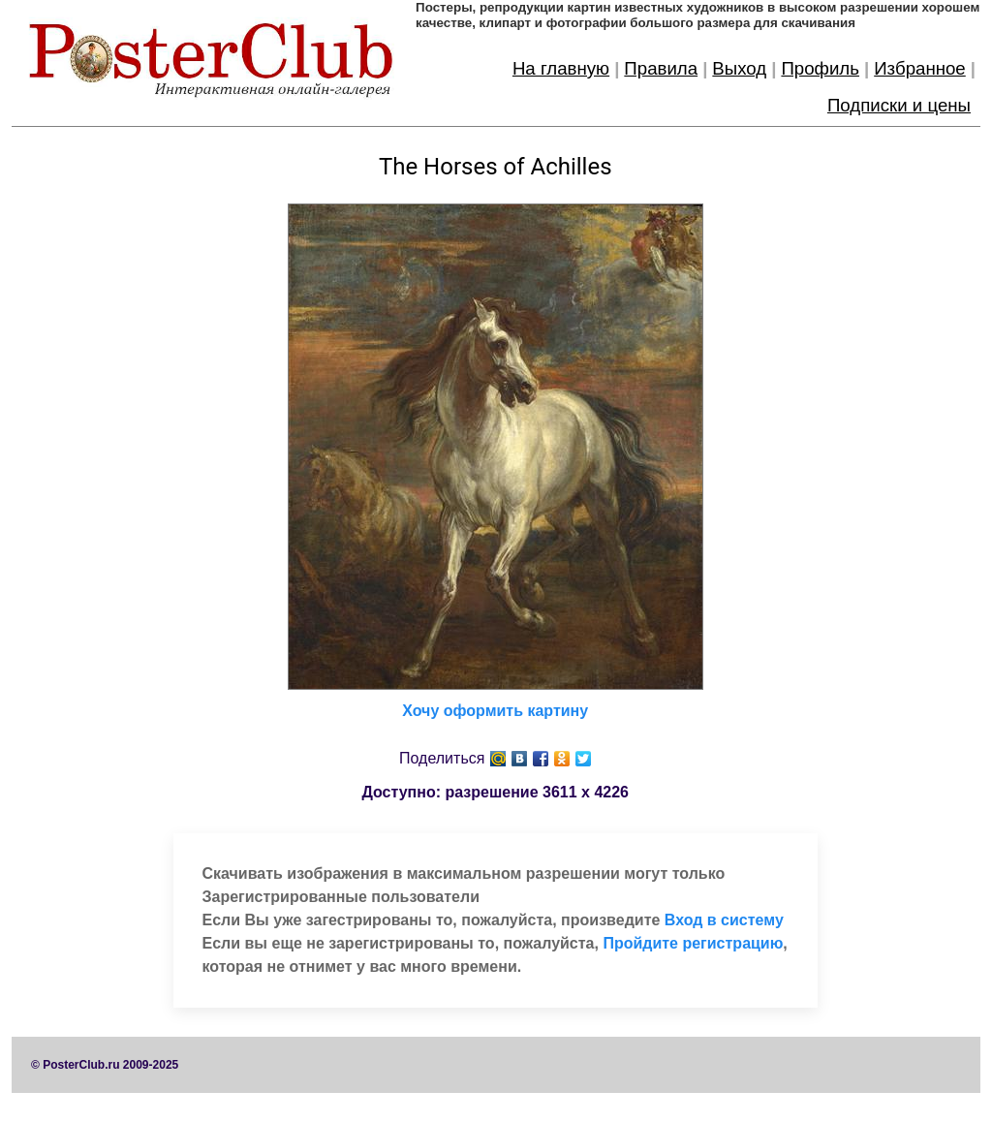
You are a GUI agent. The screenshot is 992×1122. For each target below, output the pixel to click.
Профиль (820, 68)
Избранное (920, 68)
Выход (739, 68)
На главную (560, 68)
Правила (661, 68)
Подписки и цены (899, 105)
